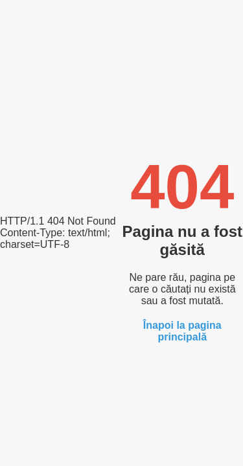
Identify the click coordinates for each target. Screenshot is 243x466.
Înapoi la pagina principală (182, 331)
